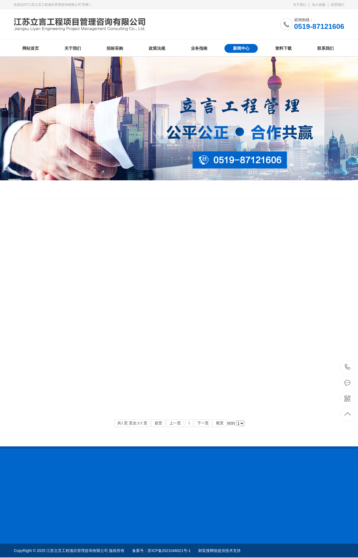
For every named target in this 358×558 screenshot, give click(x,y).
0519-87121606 (347, 367)
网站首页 (30, 48)
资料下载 (283, 48)
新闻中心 (241, 48)
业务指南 (199, 48)
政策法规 (157, 48)
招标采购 (115, 48)
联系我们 (337, 5)
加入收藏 (318, 5)
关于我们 (299, 5)
